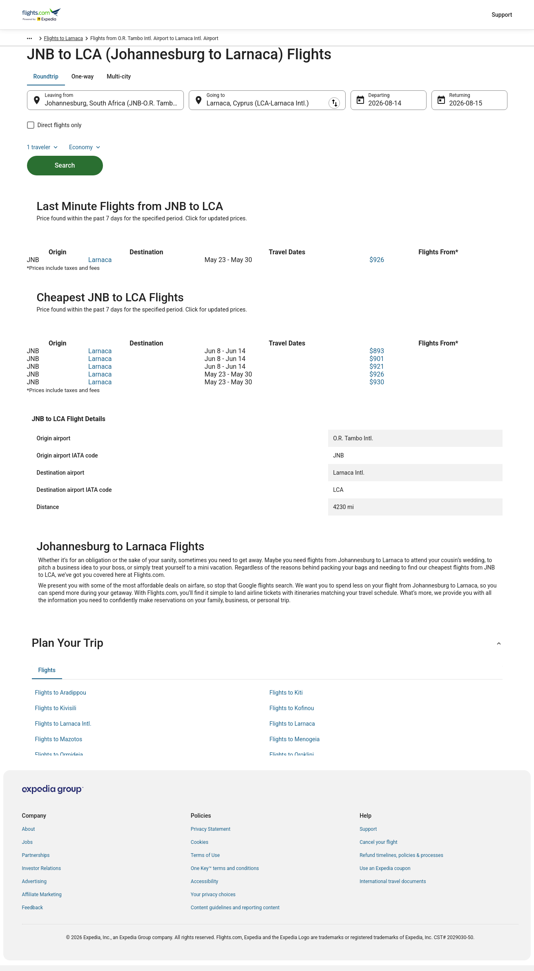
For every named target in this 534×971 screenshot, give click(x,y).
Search (65, 155)
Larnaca (100, 265)
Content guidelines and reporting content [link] (235, 913)
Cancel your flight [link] (379, 848)
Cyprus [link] (62, 40)
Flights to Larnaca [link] (96, 40)
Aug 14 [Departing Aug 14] (379, 107)
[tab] (46, 81)
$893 (376, 357)
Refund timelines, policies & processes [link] (401, 861)
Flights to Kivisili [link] (55, 714)
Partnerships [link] (36, 861)
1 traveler (438, 80)
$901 (376, 364)
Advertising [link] (34, 887)
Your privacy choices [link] (213, 900)
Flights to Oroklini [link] (292, 760)
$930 (376, 388)
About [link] (28, 835)
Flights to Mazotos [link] (59, 745)
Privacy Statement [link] (210, 835)
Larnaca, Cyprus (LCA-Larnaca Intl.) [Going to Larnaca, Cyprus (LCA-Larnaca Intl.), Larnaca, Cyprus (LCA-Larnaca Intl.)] (258, 107)
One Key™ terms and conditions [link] (225, 874)
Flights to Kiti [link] (286, 698)
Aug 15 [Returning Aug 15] (459, 107)
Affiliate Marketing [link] (42, 900)
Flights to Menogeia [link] (295, 745)
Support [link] (368, 835)
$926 (376, 265)
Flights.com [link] (35, 40)
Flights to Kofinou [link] (292, 714)
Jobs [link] (27, 848)
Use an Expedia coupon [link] (385, 874)
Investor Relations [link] (41, 874)
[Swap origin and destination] (188, 104)
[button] (267, 648)
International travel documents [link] (393, 887)
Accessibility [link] (204, 887)
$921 (376, 372)
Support (502, 14)
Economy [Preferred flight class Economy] (481, 80)
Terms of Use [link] (205, 861)
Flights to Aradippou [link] (60, 698)
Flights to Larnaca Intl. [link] (63, 729)
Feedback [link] (32, 913)
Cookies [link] (199, 848)
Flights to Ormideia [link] (59, 760)
